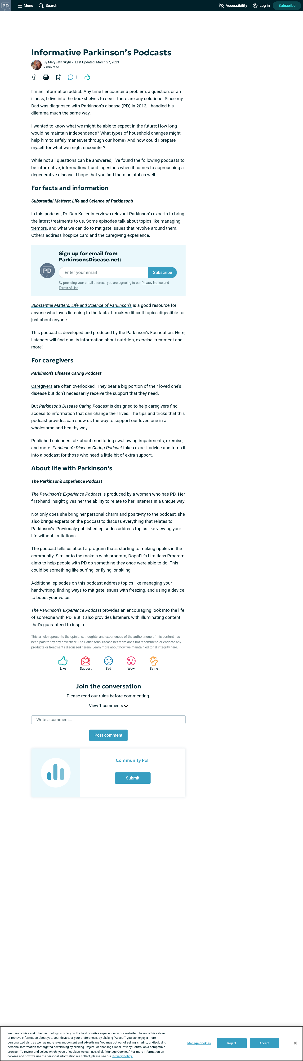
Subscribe (162, 272)
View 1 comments (108, 705)
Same (151, 663)
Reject (231, 1043)
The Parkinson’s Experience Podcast (66, 494)
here (174, 647)
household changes (148, 133)
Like (60, 663)
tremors (39, 228)
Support (84, 663)
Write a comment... (54, 719)
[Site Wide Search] (48, 5)
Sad (106, 663)
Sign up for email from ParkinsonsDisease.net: (90, 257)
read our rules (95, 696)
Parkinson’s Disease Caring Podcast (73, 406)
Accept (264, 1043)
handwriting (43, 590)
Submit (133, 777)
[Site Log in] (261, 5)
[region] (151, 1043)
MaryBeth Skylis (59, 62)
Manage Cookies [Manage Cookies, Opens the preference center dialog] (199, 1043)
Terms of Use (68, 288)
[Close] (295, 1043)
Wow (129, 663)
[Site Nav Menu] (25, 5)
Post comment (108, 735)
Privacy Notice (152, 283)
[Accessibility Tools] (233, 5)
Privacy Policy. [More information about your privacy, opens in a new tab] (122, 1056)
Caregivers (42, 386)
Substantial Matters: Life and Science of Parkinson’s (81, 305)
